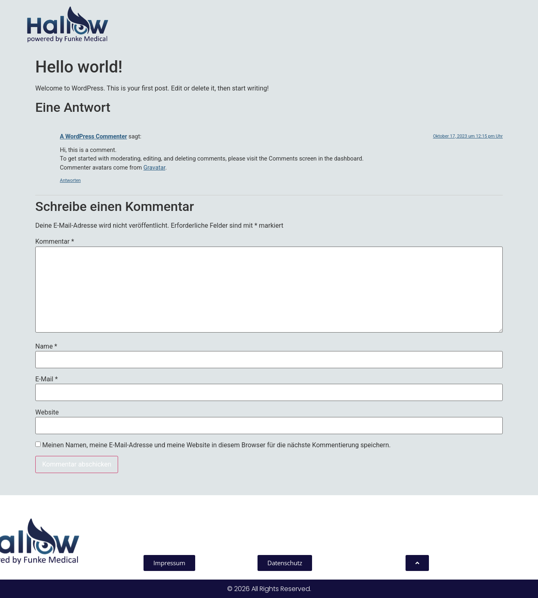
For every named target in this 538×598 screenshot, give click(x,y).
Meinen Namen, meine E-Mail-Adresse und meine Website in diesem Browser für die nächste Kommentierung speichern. (216, 445)
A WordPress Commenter (93, 136)
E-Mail (46, 379)
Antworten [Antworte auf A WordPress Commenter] (70, 180)
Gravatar (154, 167)
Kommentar (54, 241)
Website (47, 412)
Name (46, 346)
